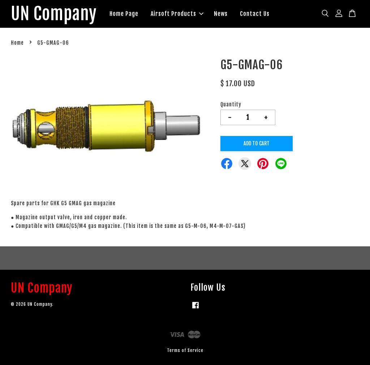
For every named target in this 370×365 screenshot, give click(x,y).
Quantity (230, 104)
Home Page (124, 13)
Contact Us (255, 13)
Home (17, 43)
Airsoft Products (177, 13)
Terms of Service (185, 350)
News (221, 13)
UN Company (54, 14)
